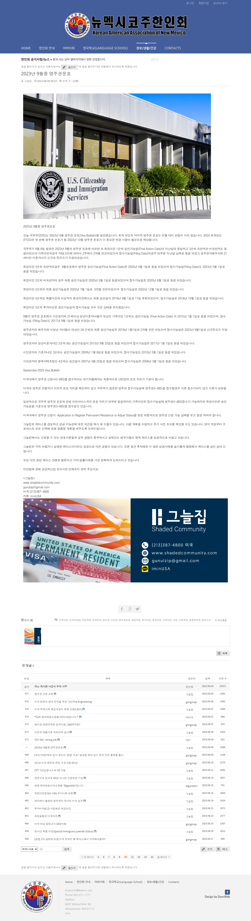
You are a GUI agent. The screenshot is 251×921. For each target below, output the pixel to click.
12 (139, 857)
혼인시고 (206, 620)
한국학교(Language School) (105, 48)
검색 (66, 849)
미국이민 (63, 620)
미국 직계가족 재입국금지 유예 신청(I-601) (58, 709)
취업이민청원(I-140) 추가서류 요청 (53, 793)
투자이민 (146, 620)
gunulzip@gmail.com (36, 487)
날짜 (207, 678)
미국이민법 (75, 620)
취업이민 (136, 620)
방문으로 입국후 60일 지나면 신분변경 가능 (58, 778)
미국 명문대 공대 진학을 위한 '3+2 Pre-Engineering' (63, 702)
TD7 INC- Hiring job (45, 740)
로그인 (190, 3)
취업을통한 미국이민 (46, 816)
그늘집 (28, 81)
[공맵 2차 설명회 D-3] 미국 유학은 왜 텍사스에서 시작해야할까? (69, 839)
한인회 (189, 687)
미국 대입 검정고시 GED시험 (50, 824)
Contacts (173, 48)
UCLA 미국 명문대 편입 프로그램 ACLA (56, 763)
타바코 (189, 717)
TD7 (188, 740)
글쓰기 (68, 67)
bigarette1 (192, 786)
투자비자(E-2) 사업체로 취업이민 (52, 808)
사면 (175, 620)
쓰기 (206, 849)
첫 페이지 (87, 857)
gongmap (191, 702)
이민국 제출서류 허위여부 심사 (51, 732)
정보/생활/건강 (146, 46)
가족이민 (167, 620)
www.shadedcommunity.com (41, 482)
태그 (221, 849)
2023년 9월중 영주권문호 (46, 74)
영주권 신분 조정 (43, 694)
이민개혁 (86, 620)
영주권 (106, 620)
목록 (221, 653)
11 (132, 857)
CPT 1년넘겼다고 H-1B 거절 (50, 770)
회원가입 (204, 3)
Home (26, 48)
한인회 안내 (47, 48)
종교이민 (156, 620)
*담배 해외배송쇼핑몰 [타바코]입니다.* (56, 717)
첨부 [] (27, 620)
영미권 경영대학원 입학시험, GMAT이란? (57, 724)
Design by (217, 896)
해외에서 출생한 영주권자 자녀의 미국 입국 (58, 801)
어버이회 (69, 48)
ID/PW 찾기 (220, 3)
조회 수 (223, 678)
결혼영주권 (195, 620)
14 (152, 857)
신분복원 (183, 620)
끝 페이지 (163, 857)
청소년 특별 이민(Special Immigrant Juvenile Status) (63, 831)
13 (145, 857)
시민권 (114, 620)
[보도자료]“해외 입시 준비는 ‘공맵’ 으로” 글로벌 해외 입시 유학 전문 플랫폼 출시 (79, 755)
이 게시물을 (221, 620)
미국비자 (96, 620)
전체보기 (33, 25)
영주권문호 (124, 620)
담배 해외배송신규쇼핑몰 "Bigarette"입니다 (58, 785)
